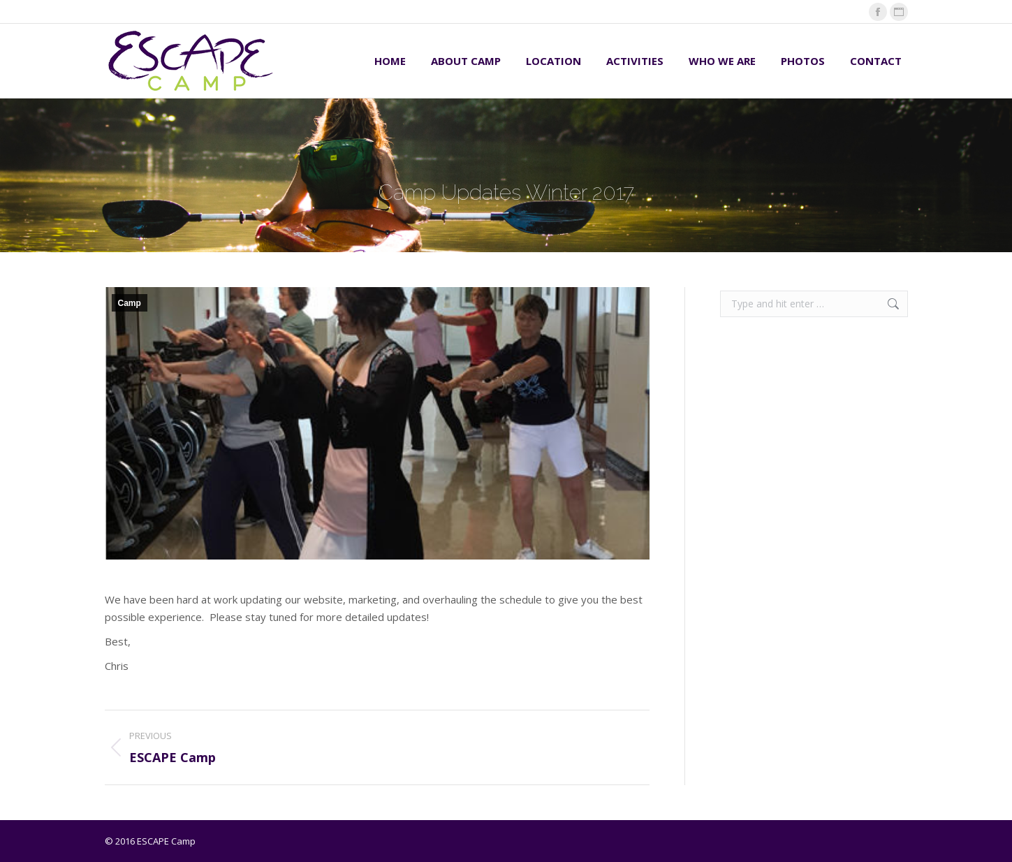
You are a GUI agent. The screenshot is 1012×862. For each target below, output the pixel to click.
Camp (129, 303)
